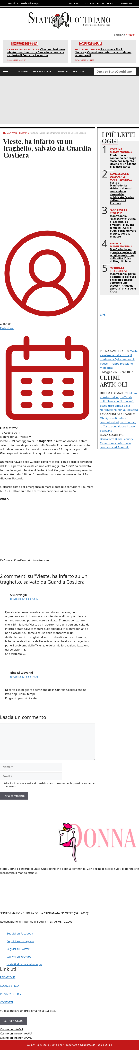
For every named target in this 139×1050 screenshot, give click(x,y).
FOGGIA (23, 71)
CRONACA (62, 71)
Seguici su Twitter (18, 949)
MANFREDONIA (42, 71)
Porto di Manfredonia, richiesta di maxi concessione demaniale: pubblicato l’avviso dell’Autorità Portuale (122, 193)
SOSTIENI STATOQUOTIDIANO (99, 3)
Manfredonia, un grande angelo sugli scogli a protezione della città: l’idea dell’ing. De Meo (123, 255)
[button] (5, 71)
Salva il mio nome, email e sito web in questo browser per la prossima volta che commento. (49, 785)
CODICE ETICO (9, 986)
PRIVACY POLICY (10, 994)
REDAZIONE (126, 3)
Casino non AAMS (11, 1029)
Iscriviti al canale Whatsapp (24, 964)
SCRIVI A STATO (13, 1021)
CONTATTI (73, 3)
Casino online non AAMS (16, 1033)
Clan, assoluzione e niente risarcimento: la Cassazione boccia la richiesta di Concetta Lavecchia (36, 52)
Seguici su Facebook (20, 933)
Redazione (7, 328)
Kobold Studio (104, 1044)
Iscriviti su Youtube (19, 956)
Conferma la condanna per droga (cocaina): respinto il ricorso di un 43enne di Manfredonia (123, 161)
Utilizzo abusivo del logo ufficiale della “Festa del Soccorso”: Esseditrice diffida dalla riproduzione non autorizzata (119, 401)
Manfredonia (19, 133)
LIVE (102, 314)
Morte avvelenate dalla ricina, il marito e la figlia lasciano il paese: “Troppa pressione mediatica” (119, 359)
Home (6, 133)
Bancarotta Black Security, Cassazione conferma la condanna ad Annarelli (103, 52)
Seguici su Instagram (20, 941)
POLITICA (78, 71)
